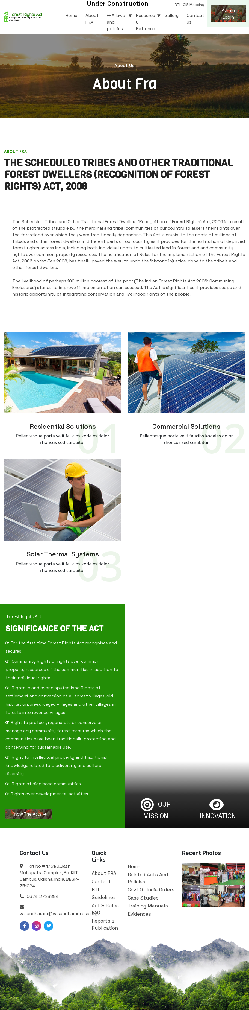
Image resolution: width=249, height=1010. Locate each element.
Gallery (172, 15)
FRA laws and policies (116, 22)
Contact (101, 881)
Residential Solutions (63, 426)
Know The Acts (28, 814)
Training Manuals (148, 906)
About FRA (92, 19)
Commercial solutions (186, 426)
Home (71, 15)
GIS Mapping (193, 4)
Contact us (195, 19)
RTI (177, 4)
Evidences (139, 914)
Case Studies (143, 898)
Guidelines (104, 897)
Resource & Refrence (145, 22)
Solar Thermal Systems (63, 554)
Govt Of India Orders (151, 890)
